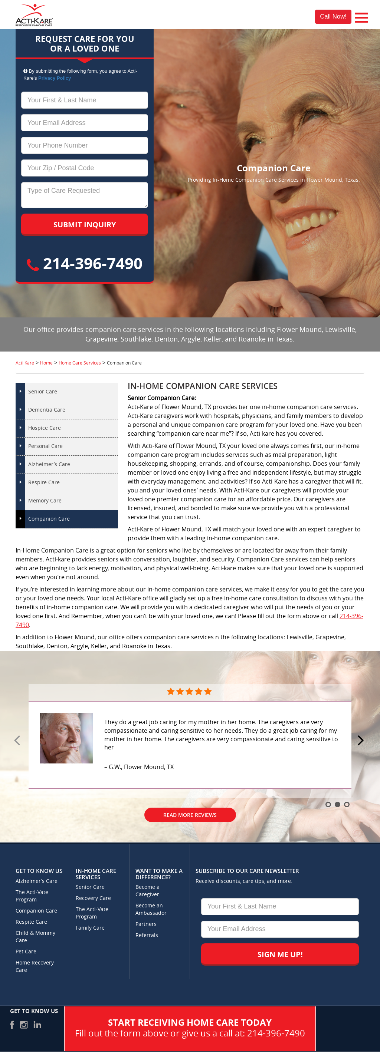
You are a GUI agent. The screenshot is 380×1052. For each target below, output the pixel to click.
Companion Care (49, 519)
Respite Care (44, 482)
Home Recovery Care (35, 966)
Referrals (146, 935)
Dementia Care (46, 410)
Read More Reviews (190, 814)
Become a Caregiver (147, 891)
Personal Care (45, 446)
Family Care (90, 928)
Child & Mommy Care (35, 937)
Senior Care (42, 392)
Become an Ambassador (151, 909)
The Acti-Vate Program (32, 896)
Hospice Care (44, 428)
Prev (18, 740)
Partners (146, 924)
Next (362, 740)
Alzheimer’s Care (49, 464)
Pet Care (26, 952)
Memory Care (45, 501)
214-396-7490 (84, 263)
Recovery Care (93, 898)
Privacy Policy (54, 78)
